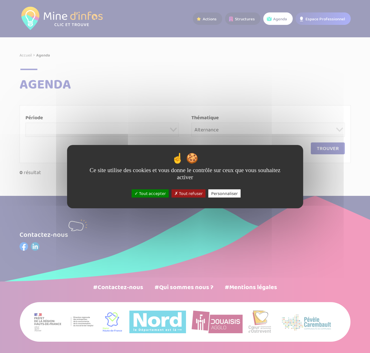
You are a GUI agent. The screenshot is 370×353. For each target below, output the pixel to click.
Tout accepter (150, 193)
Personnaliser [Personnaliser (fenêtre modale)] (224, 193)
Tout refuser (188, 193)
